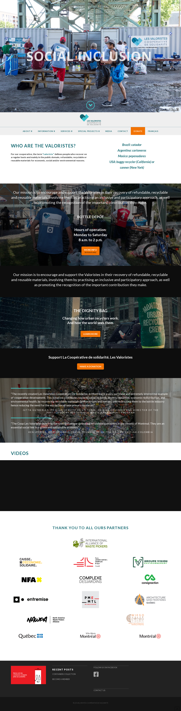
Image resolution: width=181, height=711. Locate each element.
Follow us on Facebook (105, 667)
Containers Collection (64, 674)
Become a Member (61, 679)
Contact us (99, 690)
